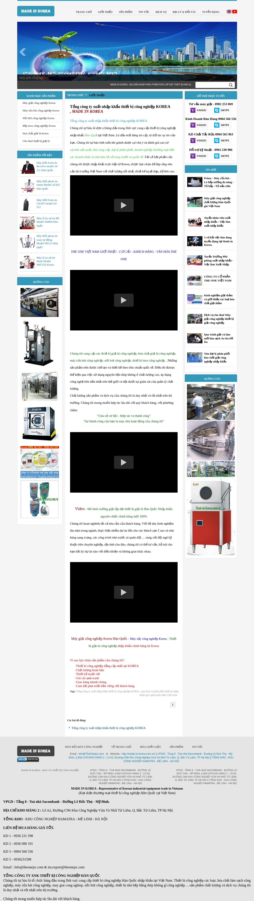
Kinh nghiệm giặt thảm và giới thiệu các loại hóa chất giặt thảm (219, 299)
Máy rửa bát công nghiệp (84, 746)
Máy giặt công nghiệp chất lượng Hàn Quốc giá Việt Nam (217, 202)
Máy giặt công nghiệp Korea (39, 102)
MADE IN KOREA (35, 11)
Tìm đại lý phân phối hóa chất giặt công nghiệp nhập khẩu (217, 357)
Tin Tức (197, 746)
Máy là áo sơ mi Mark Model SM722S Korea (46, 261)
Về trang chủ (121, 746)
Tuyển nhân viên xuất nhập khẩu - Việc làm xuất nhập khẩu (217, 221)
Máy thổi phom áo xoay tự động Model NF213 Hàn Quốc (47, 241)
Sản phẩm (176, 746)
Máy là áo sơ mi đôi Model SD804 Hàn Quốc (48, 222)
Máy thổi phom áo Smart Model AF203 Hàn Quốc (48, 185)
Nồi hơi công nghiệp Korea (38, 118)
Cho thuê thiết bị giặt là (36, 141)
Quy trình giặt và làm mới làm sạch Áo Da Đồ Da (218, 338)
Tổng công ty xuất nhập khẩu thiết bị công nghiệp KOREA (120, 106)
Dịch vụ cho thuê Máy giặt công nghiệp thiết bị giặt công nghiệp (219, 318)
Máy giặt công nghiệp (34, 77)
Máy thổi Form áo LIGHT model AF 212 (47, 203)
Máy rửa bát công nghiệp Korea (41, 110)
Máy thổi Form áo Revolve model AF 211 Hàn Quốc (47, 166)
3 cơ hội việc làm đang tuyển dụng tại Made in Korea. (218, 241)
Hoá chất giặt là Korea (36, 133)
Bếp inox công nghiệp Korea (39, 125)
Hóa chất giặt (150, 746)
